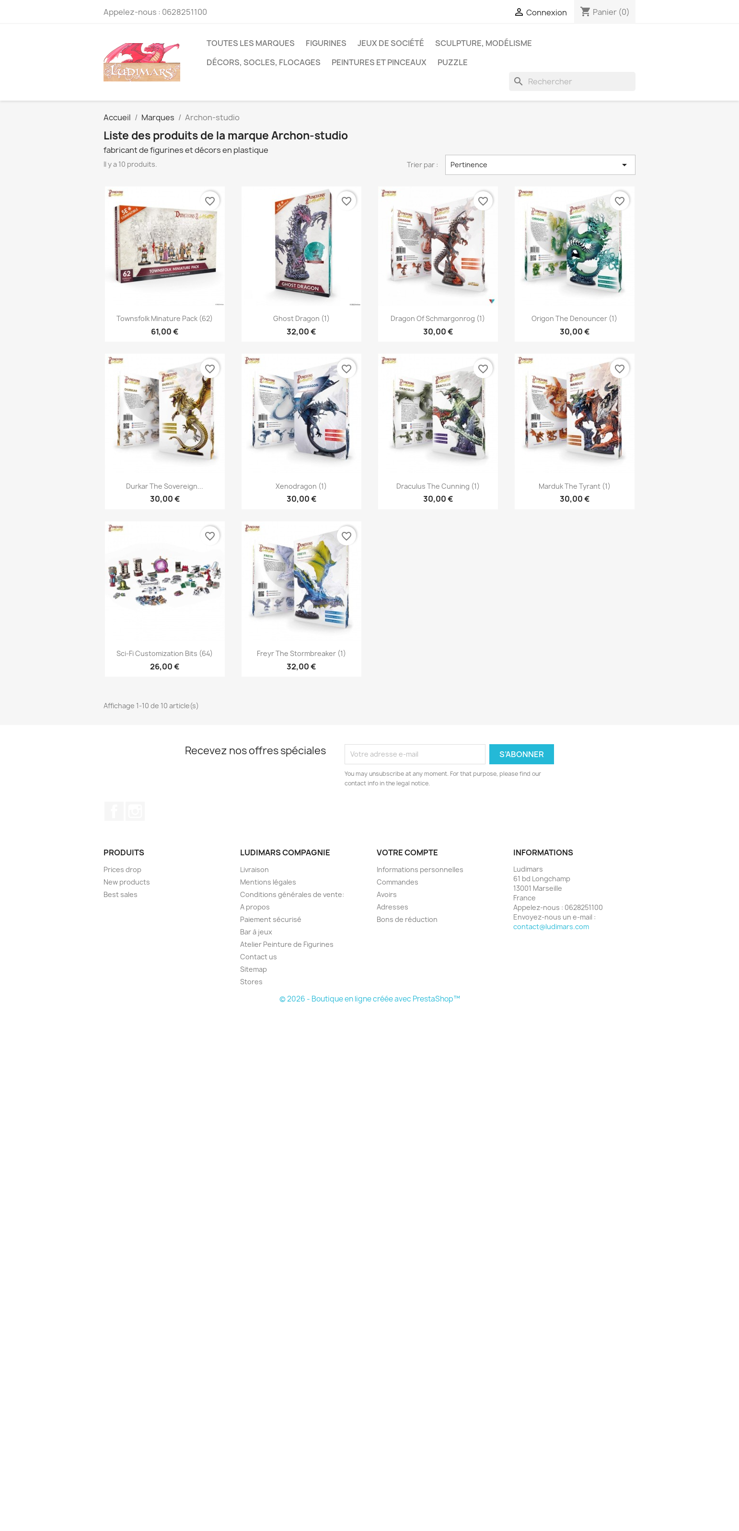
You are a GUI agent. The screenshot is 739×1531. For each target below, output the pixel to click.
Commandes (397, 881)
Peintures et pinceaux (379, 62)
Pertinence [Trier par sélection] (540, 165)
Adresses (392, 906)
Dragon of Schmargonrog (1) (438, 318)
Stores (251, 981)
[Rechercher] (572, 81)
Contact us (258, 956)
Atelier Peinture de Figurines (287, 944)
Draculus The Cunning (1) (438, 486)
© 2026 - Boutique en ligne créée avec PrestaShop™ (369, 999)
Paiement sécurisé (270, 919)
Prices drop (122, 869)
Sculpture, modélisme (483, 43)
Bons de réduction (407, 919)
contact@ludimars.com (551, 926)
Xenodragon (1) (301, 486)
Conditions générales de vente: (292, 894)
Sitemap (253, 969)
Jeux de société (391, 43)
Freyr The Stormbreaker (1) (301, 653)
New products (127, 881)
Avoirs (387, 894)
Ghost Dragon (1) (301, 318)
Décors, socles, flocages (264, 62)
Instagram (135, 811)
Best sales (121, 894)
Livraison (254, 869)
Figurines (326, 43)
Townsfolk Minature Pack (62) (164, 318)
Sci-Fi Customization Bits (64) (164, 653)
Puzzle (453, 62)
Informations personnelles (420, 869)
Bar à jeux (256, 931)
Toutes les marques (251, 43)
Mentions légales (268, 881)
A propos (255, 906)
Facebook (114, 811)
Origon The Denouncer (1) (574, 318)
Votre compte (407, 852)
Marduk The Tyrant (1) (575, 486)
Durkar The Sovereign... (164, 486)
